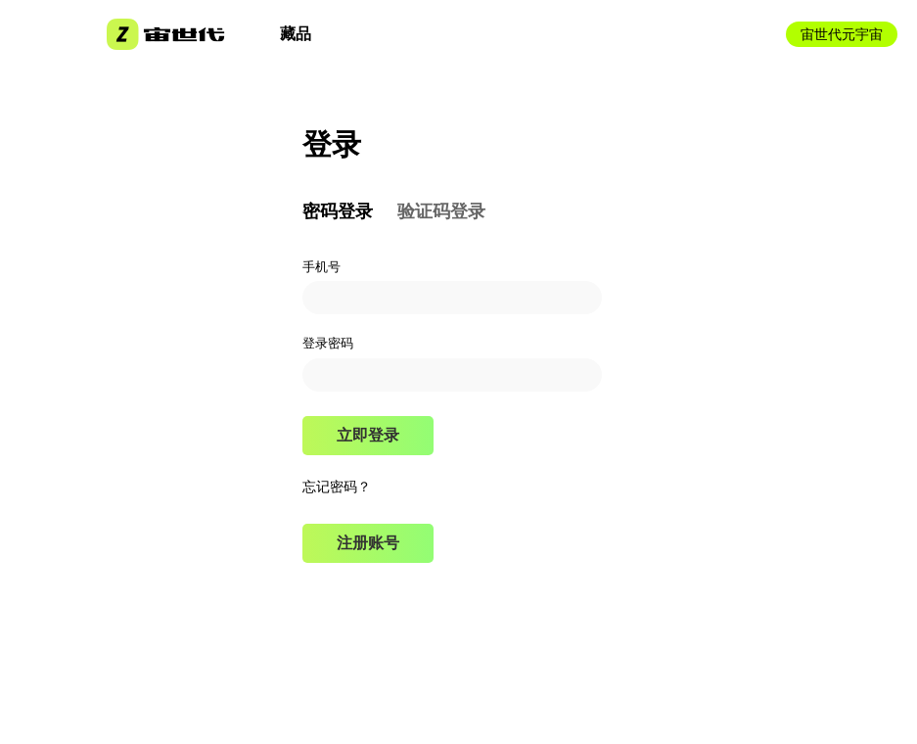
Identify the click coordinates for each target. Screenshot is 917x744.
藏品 (295, 33)
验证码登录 (441, 211)
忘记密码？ (336, 486)
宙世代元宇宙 (842, 34)
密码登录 (337, 211)
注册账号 (368, 543)
